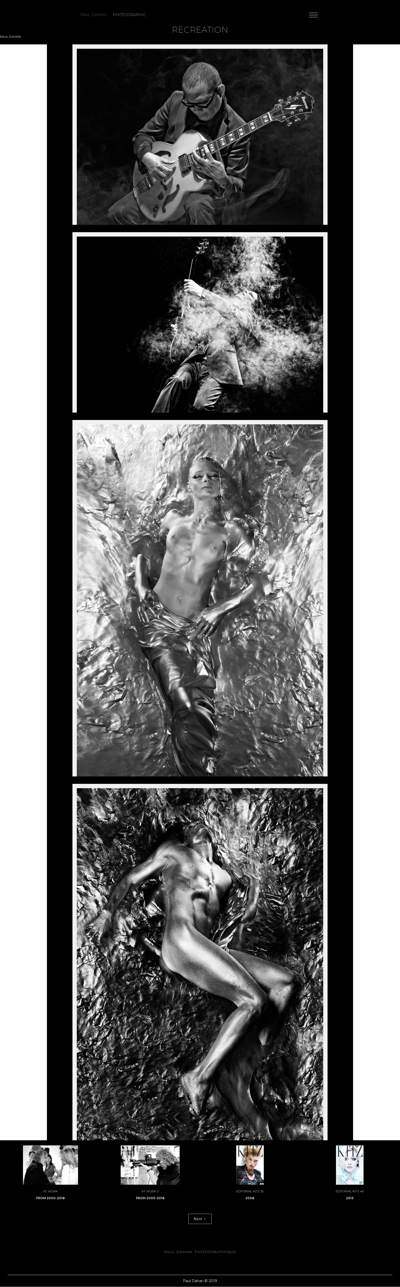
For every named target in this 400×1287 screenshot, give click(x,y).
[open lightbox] (200, 134)
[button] (313, 15)
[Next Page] (200, 1219)
